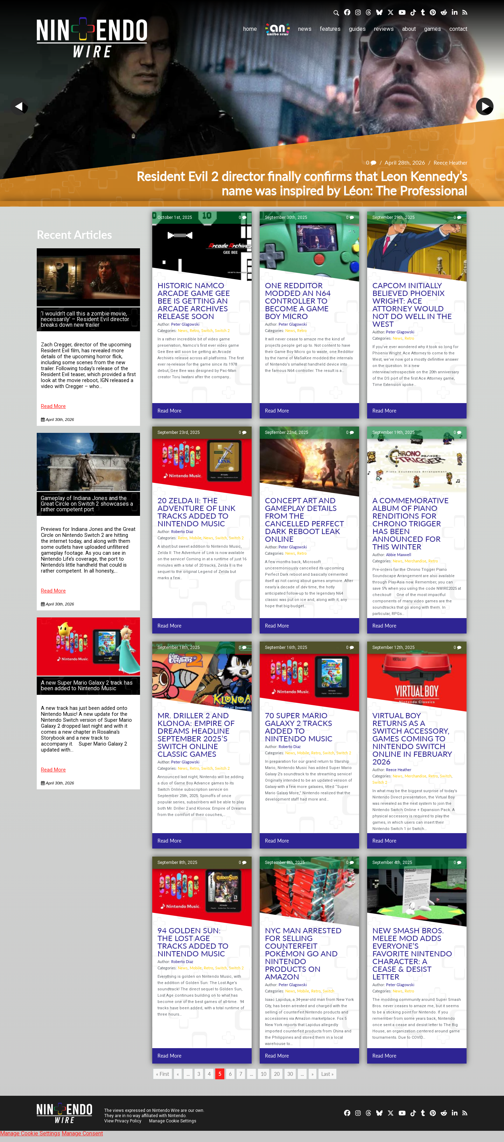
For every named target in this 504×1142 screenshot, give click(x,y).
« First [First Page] (162, 1074)
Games (432, 29)
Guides (357, 29)
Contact (458, 29)
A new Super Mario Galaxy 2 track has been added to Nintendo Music (87, 685)
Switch (207, 330)
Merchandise (415, 561)
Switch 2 (222, 330)
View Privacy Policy (122, 1121)
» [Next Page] (313, 1074)
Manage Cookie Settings (173, 1121)
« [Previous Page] (178, 1074)
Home (250, 29)
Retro (194, 330)
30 (290, 1074)
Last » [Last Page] (327, 1074)
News (305, 29)
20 (277, 1074)
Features (330, 29)
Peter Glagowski (185, 324)
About (409, 29)
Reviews (384, 29)
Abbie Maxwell (398, 554)
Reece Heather (449, 162)
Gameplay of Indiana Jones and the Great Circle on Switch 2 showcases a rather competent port (87, 504)
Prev (19, 106)
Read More (53, 406)
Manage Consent (82, 1133)
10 (263, 1074)
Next (484, 106)
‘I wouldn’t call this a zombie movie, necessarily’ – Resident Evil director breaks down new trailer (85, 319)
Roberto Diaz (182, 531)
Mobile (195, 537)
